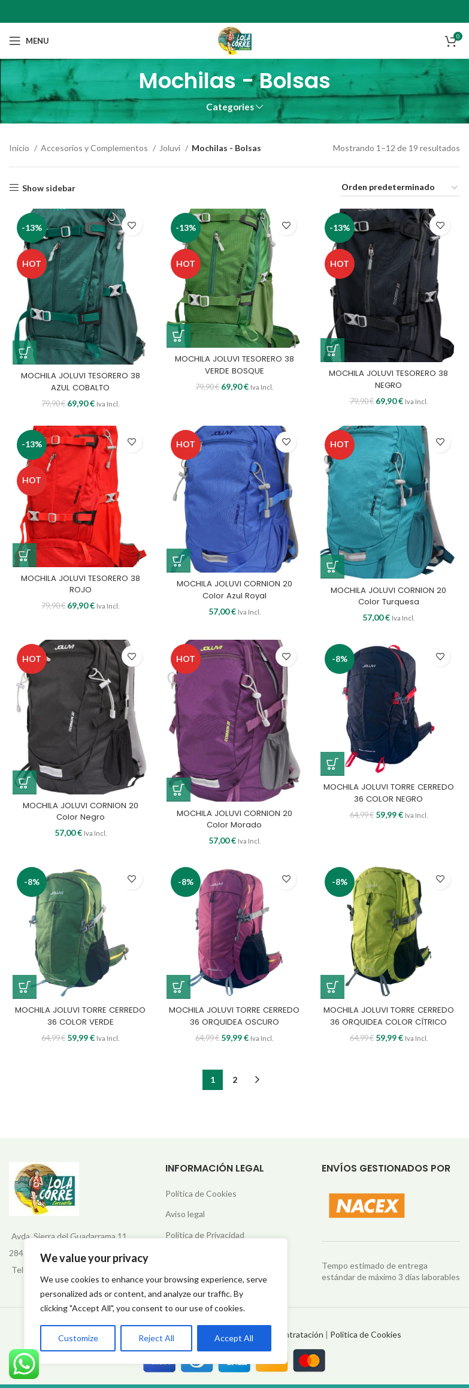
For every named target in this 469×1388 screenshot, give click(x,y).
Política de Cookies (201, 1196)
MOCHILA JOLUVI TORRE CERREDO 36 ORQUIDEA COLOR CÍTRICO (391, 1026)
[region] (156, 1301)
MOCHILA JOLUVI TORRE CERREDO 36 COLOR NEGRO (391, 800)
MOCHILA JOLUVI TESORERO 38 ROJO (78, 589)
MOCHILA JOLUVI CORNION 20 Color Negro (78, 819)
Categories (230, 107)
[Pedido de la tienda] (400, 188)
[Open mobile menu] (29, 41)
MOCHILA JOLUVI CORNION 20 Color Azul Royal (234, 595)
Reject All (156, 1338)
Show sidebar (48, 187)
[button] (21, 356)
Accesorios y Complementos (95, 148)
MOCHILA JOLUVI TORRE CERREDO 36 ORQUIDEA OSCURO (234, 1026)
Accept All (233, 1338)
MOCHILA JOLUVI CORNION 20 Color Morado (234, 827)
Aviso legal (185, 1217)
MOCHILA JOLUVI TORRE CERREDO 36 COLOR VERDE (78, 1026)
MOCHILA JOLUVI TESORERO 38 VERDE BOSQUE (234, 367)
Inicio (20, 148)
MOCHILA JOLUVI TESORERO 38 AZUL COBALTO (78, 384)
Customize (78, 1338)
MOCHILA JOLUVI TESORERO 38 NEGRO (390, 381)
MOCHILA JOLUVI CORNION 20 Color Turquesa (391, 601)
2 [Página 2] (234, 1083)
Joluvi (170, 148)
